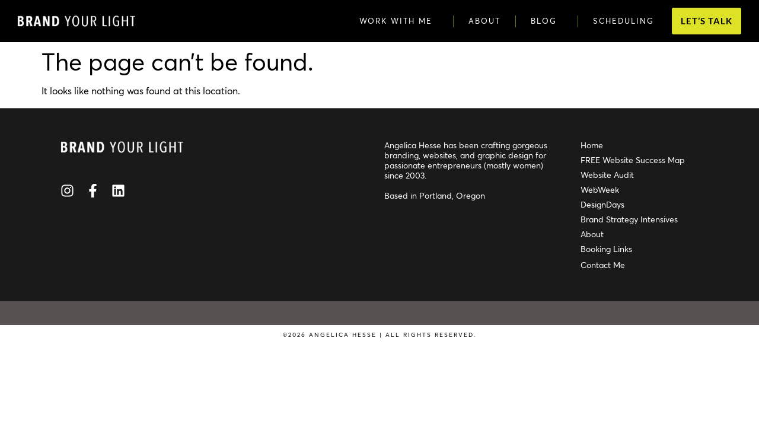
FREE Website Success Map (633, 159)
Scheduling (623, 21)
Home (592, 145)
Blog (547, 21)
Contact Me (603, 264)
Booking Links (606, 248)
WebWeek (600, 189)
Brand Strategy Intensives (629, 219)
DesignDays (602, 204)
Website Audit (607, 174)
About (484, 21)
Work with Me (398, 21)
